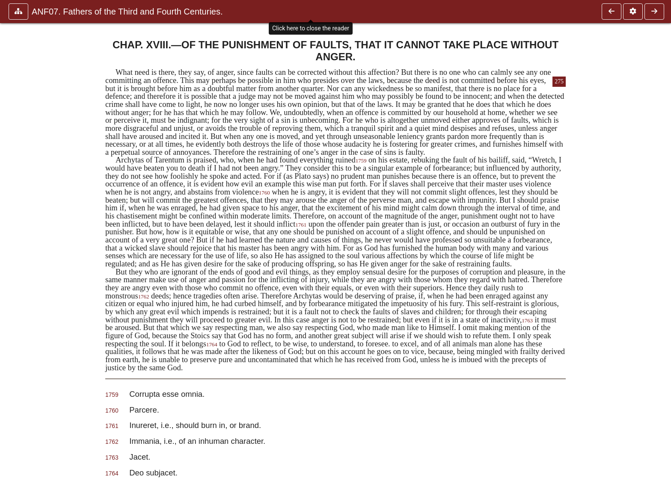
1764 (211, 345)
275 (559, 81)
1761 (300, 225)
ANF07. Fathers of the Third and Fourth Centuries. (127, 11)
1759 (361, 161)
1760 (264, 193)
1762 (143, 297)
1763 (527, 321)
